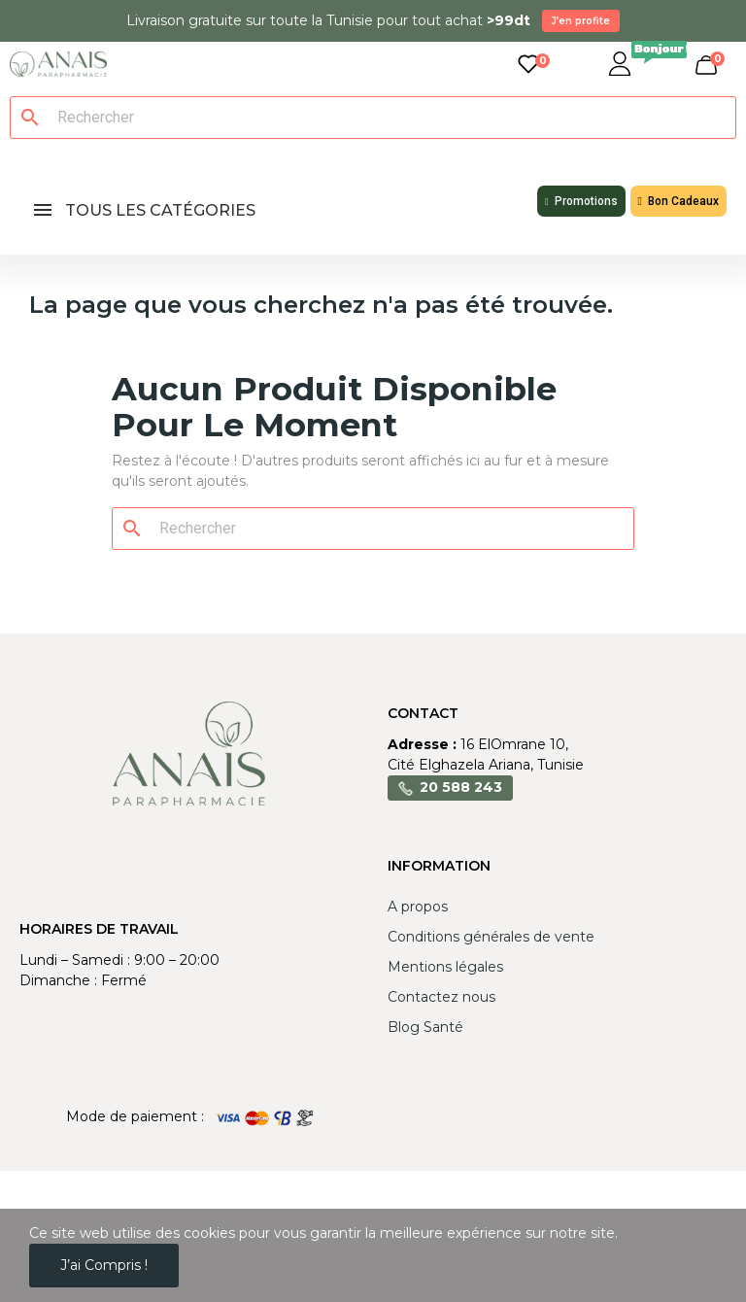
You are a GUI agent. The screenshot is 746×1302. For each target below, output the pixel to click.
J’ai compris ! (104, 1265)
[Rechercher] (385, 117)
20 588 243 (461, 787)
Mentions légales (445, 967)
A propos (418, 906)
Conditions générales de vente (491, 936)
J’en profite (581, 21)
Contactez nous (441, 997)
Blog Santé (425, 1027)
